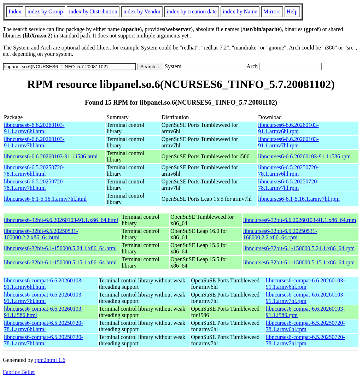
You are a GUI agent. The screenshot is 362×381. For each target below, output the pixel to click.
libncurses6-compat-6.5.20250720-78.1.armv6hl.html (43, 326)
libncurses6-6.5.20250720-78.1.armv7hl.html (34, 184)
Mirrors (272, 11)
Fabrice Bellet (19, 372)
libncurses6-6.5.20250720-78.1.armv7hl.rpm (288, 184)
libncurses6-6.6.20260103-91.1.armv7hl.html (34, 142)
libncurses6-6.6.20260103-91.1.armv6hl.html (34, 128)
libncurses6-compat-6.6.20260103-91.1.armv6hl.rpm (305, 283)
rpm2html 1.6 (50, 360)
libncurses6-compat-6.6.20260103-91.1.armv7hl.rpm (305, 298)
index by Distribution (93, 11)
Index (14, 11)
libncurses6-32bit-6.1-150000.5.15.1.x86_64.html (60, 262)
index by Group (45, 11)
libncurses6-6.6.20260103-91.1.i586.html (51, 156)
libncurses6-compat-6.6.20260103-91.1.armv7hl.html (43, 298)
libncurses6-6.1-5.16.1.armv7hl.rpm (299, 199)
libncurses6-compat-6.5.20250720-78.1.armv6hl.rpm (305, 326)
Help (292, 11)
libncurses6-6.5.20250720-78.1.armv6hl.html (34, 170)
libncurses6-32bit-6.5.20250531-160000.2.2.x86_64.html (41, 234)
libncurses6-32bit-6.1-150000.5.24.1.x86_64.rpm (299, 248)
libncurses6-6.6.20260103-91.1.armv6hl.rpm (288, 128)
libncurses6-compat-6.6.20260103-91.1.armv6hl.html (43, 283)
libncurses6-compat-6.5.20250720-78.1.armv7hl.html (43, 340)
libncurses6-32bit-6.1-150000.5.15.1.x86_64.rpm (299, 262)
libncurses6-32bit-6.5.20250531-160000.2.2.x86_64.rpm (280, 234)
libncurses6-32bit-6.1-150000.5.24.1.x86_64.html (60, 248)
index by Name (240, 11)
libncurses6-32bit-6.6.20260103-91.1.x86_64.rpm (299, 220)
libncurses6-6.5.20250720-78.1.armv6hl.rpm (288, 170)
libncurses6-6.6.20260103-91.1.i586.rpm (304, 156)
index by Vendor (141, 11)
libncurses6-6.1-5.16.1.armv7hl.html (45, 199)
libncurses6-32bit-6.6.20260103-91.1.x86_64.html (61, 220)
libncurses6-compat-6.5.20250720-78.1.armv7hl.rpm (305, 340)
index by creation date (192, 11)
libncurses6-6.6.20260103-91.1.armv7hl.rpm (288, 142)
